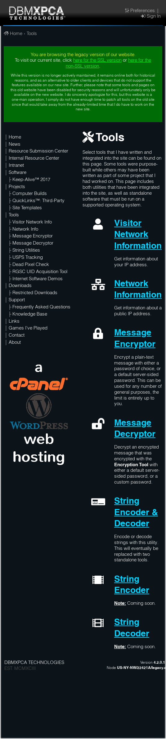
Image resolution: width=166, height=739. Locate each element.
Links (14, 322)
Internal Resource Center (34, 159)
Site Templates (27, 208)
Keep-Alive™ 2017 (31, 180)
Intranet (16, 166)
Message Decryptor (32, 243)
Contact (17, 336)
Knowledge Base (29, 314)
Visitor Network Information (138, 235)
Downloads (20, 286)
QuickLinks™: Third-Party (38, 201)
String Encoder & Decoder (136, 513)
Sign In (151, 17)
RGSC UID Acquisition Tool (39, 272)
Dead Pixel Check (30, 265)
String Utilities (26, 251)
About (15, 343)
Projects (17, 187)
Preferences (140, 11)
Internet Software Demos (37, 279)
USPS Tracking (27, 258)
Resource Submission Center (38, 151)
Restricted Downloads (34, 293)
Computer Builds (29, 194)
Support (17, 300)
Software (17, 173)
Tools (32, 34)
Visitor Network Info (32, 222)
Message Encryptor (32, 236)
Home (13, 34)
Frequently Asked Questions (41, 307)
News (14, 145)
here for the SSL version (97, 61)
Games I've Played (28, 328)
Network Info (25, 230)
